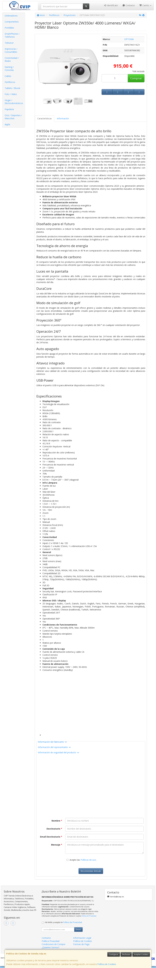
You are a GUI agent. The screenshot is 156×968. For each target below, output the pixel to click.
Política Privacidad (50, 941)
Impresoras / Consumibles (11, 50)
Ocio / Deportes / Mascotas (13, 117)
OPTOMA (129, 39)
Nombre (57, 820)
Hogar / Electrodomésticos (14, 102)
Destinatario (54, 828)
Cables (8, 76)
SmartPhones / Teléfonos (12, 35)
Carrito (145, 5)
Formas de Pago (81, 944)
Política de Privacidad (89, 916)
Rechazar (126, 954)
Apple (7, 124)
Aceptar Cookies (141, 954)
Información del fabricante (52, 741)
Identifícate (111, 5)
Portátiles (9, 27)
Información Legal (82, 937)
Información (63, 118)
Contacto (128, 5)
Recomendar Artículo (91, 871)
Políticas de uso (88, 859)
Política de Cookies (106, 964)
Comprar (136, 78)
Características (44, 118)
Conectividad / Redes (12, 59)
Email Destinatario (51, 836)
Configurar (113, 954)
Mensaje (56, 844)
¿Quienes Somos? (50, 947)
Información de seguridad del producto (58, 752)
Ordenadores (11, 15)
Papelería (9, 109)
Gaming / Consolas (9, 68)
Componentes (12, 21)
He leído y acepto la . (63, 922)
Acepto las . (83, 859)
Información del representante (54, 747)
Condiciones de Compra (53, 944)
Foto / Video (11, 94)
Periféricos (10, 82)
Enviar (78, 929)
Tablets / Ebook (12, 88)
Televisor (9, 42)
